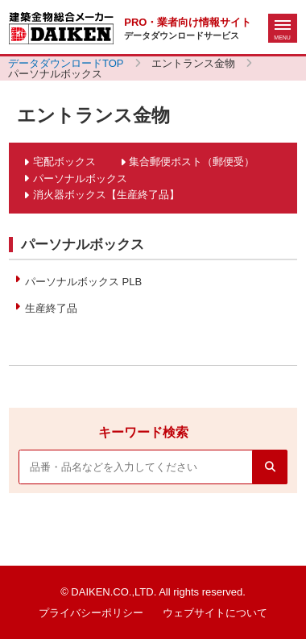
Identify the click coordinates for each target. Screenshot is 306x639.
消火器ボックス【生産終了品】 (106, 195)
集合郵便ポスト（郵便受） (191, 162)
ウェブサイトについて (215, 613)
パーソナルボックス (80, 178)
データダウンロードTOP (66, 63)
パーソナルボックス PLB (83, 282)
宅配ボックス (64, 162)
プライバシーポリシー (91, 613)
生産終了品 (51, 308)
